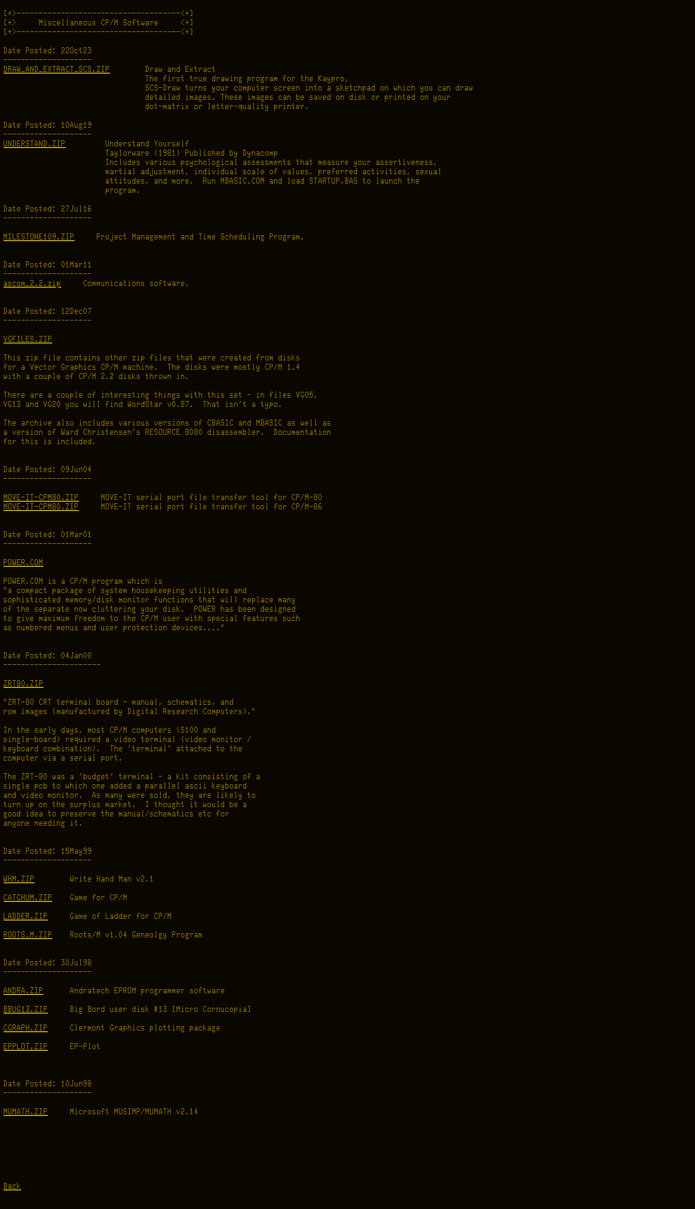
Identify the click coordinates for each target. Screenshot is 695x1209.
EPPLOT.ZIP (26, 1046)
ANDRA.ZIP (23, 991)
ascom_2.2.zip (32, 283)
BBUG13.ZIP (26, 1009)
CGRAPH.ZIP (26, 1028)
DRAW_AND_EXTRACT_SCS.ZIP (57, 69)
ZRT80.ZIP (23, 683)
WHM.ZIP (19, 879)
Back (12, 1186)
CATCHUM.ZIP (28, 897)
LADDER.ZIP (26, 916)
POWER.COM (23, 562)
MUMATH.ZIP (26, 1112)
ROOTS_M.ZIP (28, 935)
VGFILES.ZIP (28, 339)
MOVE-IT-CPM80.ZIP (41, 497)
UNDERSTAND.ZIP (35, 144)
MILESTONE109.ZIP (39, 237)
